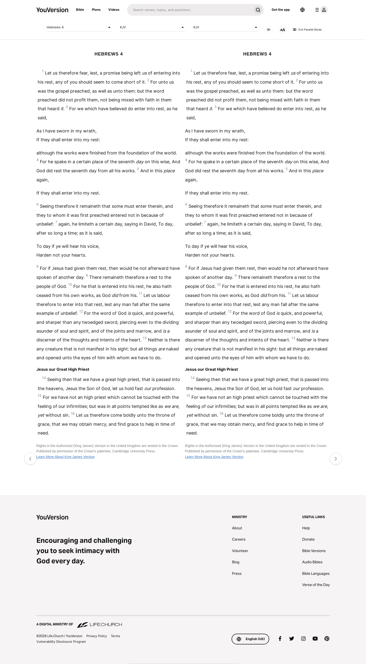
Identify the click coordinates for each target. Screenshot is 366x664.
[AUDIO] (269, 29)
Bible (80, 9)
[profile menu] (320, 10)
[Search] (189, 10)
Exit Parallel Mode (307, 30)
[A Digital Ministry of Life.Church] (183, 622)
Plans (96, 9)
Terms (115, 636)
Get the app (281, 9)
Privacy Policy (96, 636)
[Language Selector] (302, 10)
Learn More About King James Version (65, 457)
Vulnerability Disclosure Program (61, 641)
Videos (113, 9)
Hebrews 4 (79, 27)
